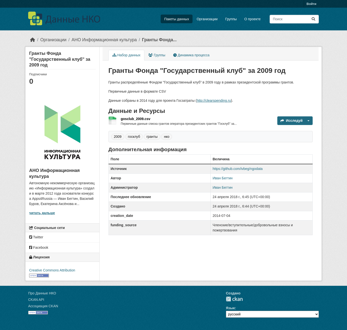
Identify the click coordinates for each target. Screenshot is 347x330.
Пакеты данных (176, 19)
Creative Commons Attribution (52, 270)
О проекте (252, 19)
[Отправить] (313, 19)
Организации (207, 19)
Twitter (36, 237)
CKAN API (36, 300)
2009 (118, 137)
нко (166, 137)
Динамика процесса (191, 55)
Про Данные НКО (42, 293)
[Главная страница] (32, 39)
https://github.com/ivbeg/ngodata (237, 169)
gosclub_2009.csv (136, 119)
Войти (311, 4)
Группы (231, 19)
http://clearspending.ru (214, 101)
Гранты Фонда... (159, 39)
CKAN (234, 299)
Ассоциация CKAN (43, 306)
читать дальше (42, 213)
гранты (152, 137)
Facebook (38, 247)
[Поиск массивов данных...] (294, 19)
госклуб (134, 137)
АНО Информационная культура (104, 39)
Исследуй (292, 121)
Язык (230, 308)
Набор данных (126, 55)
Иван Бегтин (223, 178)
